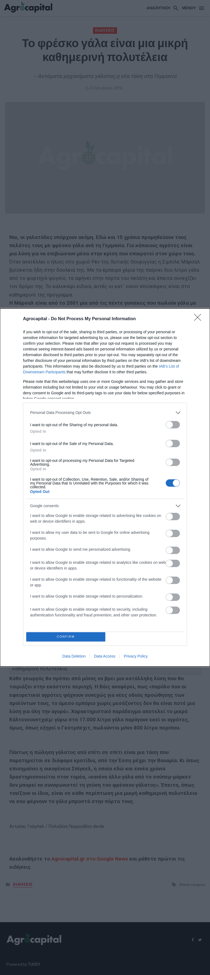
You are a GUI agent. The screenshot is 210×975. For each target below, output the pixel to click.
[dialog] (105, 487)
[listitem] (105, 411)
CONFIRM (67, 637)
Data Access (104, 658)
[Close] (199, 317)
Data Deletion (74, 658)
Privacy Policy (136, 658)
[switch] (173, 423)
